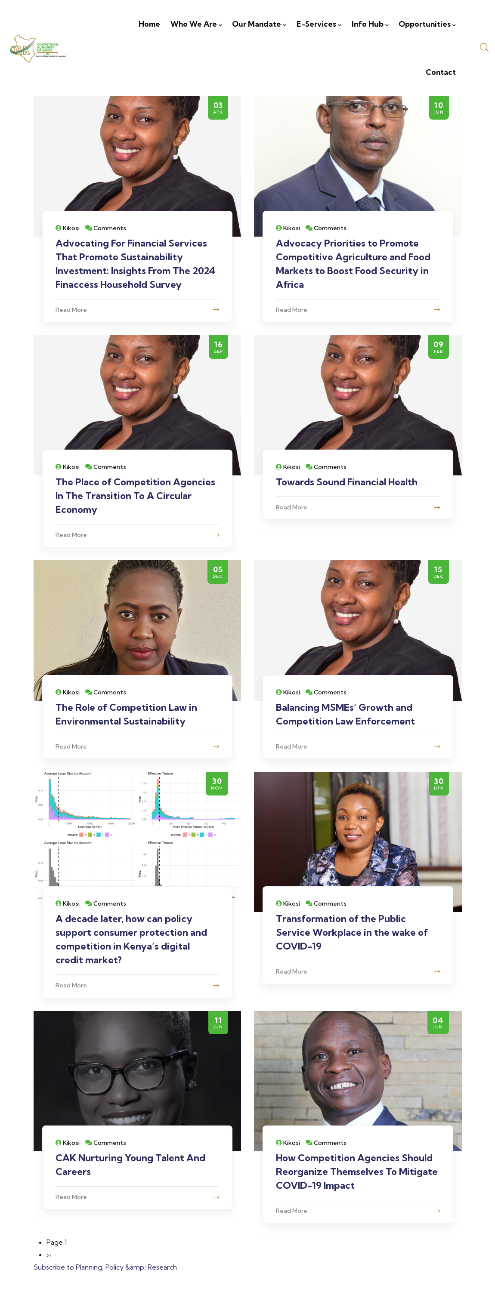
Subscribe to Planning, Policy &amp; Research (105, 1267)
